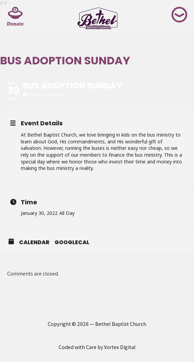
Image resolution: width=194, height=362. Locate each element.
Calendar (34, 242)
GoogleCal (72, 242)
